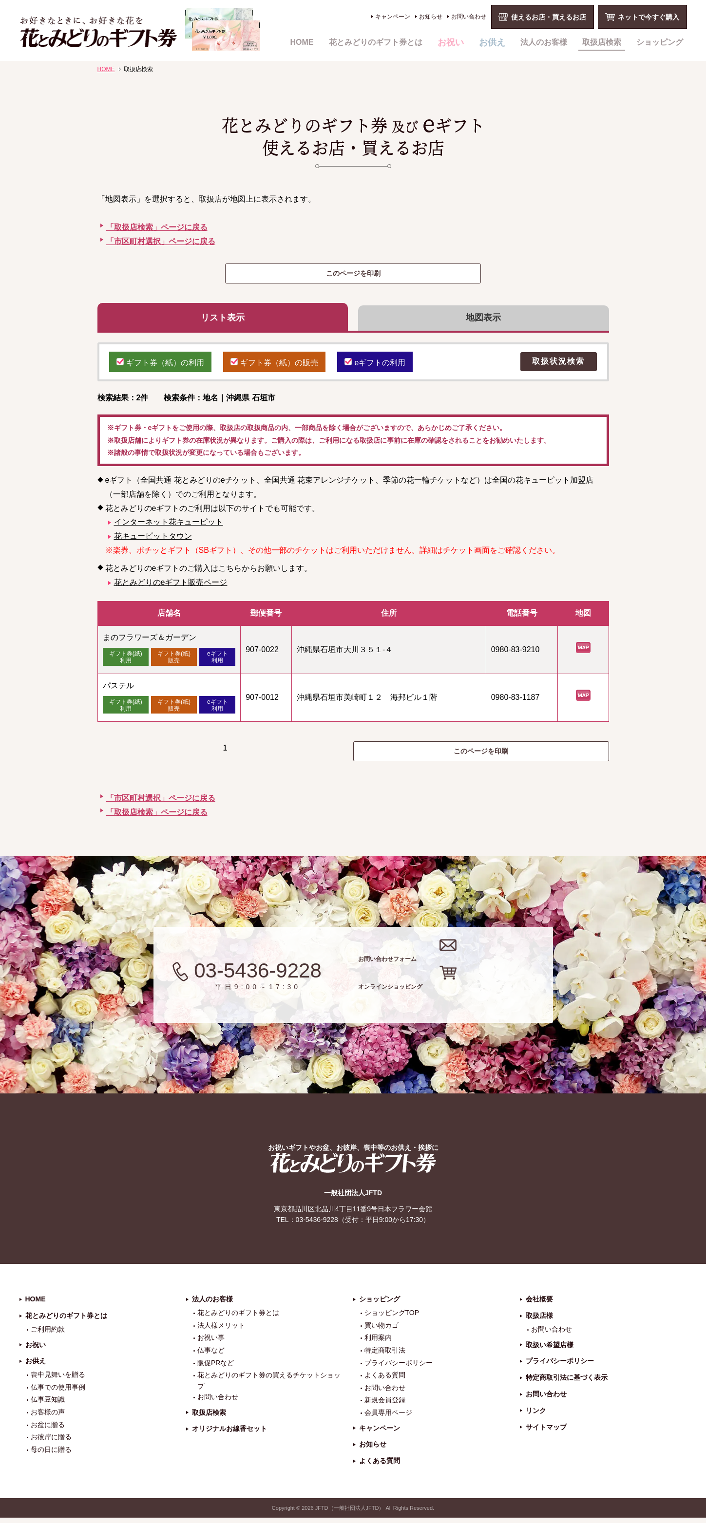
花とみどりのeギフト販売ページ (171, 587)
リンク (536, 1416)
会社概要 (539, 1304)
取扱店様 (539, 1321)
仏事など (211, 1355)
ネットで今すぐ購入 (648, 17)
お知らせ (430, 16)
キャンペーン (392, 16)
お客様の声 (48, 1417)
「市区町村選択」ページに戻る (160, 241)
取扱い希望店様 (549, 1350)
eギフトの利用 (374, 365)
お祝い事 (211, 1343)
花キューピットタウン (153, 541)
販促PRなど (215, 1368)
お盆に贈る (48, 1429)
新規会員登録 (384, 1405)
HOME (302, 42)
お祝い (451, 42)
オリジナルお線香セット (229, 1434)
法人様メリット (221, 1331)
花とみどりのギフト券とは (375, 42)
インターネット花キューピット (168, 527)
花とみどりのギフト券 (353, 1168)
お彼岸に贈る (51, 1442)
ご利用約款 (48, 1334)
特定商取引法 (384, 1355)
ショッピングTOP (392, 1318)
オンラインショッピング (467, 998)
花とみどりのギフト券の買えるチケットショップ (269, 1385)
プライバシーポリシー (398, 1368)
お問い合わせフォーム (460, 959)
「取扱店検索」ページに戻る (157, 227)
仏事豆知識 (48, 1405)
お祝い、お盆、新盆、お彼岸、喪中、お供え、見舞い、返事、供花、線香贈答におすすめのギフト (139, 29)
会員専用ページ (388, 1418)
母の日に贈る (51, 1455)
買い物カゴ (381, 1331)
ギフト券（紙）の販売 (274, 365)
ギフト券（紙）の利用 (160, 365)
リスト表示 (222, 320)
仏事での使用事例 (58, 1392)
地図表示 (483, 320)
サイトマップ (546, 1432)
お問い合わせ (468, 16)
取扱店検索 (601, 42)
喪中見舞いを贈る (58, 1380)
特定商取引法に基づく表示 (567, 1383)
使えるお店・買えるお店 (548, 17)
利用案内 (378, 1343)
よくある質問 (384, 1380)
